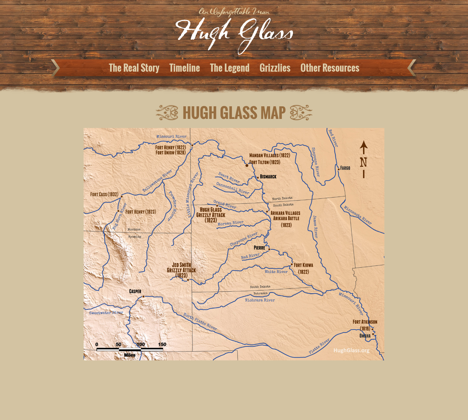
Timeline (184, 67)
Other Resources (329, 67)
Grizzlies (275, 67)
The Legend (230, 67)
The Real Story (134, 67)
